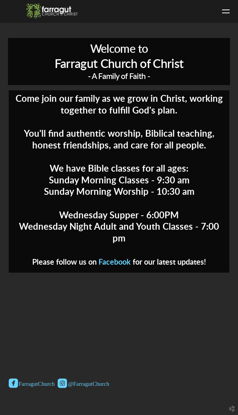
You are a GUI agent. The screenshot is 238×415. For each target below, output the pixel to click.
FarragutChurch (32, 384)
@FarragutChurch (84, 384)
